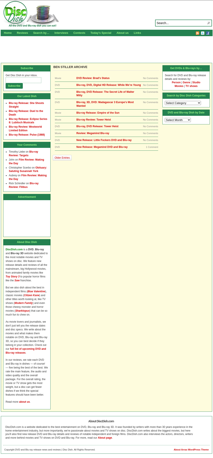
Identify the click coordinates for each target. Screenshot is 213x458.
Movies (179, 86)
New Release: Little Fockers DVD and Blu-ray (104, 140)
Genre (186, 82)
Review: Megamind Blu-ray (92, 133)
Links (137, 32)
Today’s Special (101, 32)
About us (122, 32)
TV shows (191, 86)
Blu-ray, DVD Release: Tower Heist (97, 126)
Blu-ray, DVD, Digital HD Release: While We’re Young (108, 85)
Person (176, 82)
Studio (196, 82)
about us (24, 401)
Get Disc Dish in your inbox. (21, 75)
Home (8, 32)
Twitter (202, 33)
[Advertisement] (106, 49)
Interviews (61, 32)
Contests (79, 32)
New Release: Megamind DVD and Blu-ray (102, 147)
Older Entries (62, 157)
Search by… (41, 32)
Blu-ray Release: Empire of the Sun (97, 112)
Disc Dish (106, 14)
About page (105, 437)
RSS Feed (197, 33)
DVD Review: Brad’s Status (93, 78)
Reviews (22, 32)
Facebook (208, 33)
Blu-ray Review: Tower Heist (93, 119)
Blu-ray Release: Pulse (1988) (27, 134)
